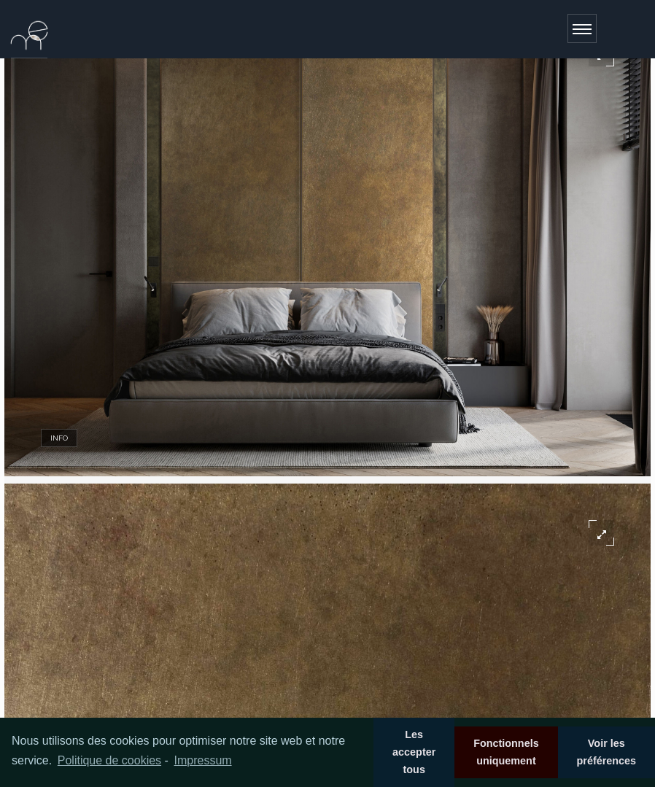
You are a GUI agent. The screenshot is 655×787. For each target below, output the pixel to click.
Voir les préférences (606, 752)
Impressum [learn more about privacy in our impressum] (202, 760)
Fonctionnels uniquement (506, 752)
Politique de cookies (109, 760)
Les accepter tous (413, 752)
